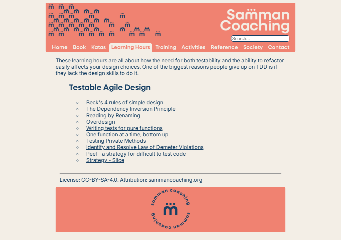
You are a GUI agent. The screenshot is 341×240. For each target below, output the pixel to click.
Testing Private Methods (116, 140)
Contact (278, 47)
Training (166, 47)
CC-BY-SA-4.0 (99, 179)
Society (253, 47)
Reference (224, 47)
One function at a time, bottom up (127, 134)
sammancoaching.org (175, 179)
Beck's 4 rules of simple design (124, 102)
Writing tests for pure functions (124, 128)
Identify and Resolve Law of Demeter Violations (144, 147)
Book (79, 47)
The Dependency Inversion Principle (130, 108)
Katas (98, 47)
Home (60, 47)
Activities (193, 47)
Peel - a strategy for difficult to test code (136, 153)
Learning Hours (130, 47)
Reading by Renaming (113, 115)
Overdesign (100, 121)
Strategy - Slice (105, 160)
